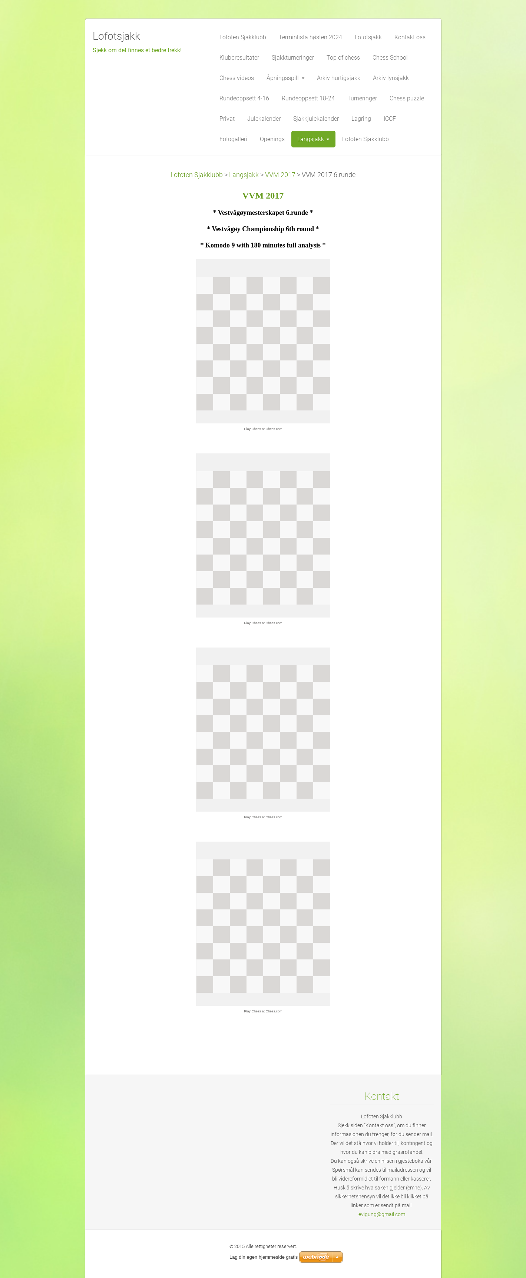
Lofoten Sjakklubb (197, 175)
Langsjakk (244, 175)
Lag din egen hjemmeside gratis (263, 1257)
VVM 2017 (280, 175)
